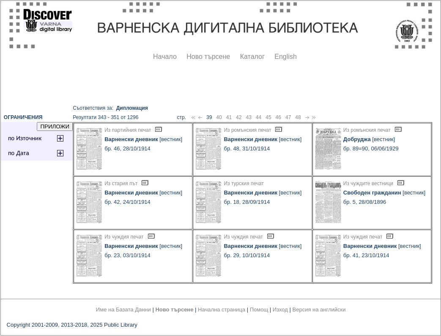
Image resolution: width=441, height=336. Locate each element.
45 (268, 117)
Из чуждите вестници (368, 183)
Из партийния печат (127, 130)
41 (229, 117)
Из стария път (120, 183)
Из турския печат (243, 183)
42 (238, 117)
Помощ (259, 309)
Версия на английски (319, 309)
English (285, 56)
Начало (165, 56)
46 (278, 117)
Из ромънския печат (247, 130)
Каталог (252, 56)
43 (248, 117)
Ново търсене (208, 56)
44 (258, 117)
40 (219, 117)
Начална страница (221, 309)
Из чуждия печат (123, 237)
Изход (280, 309)
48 (298, 117)
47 (288, 117)
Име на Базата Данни (123, 309)
